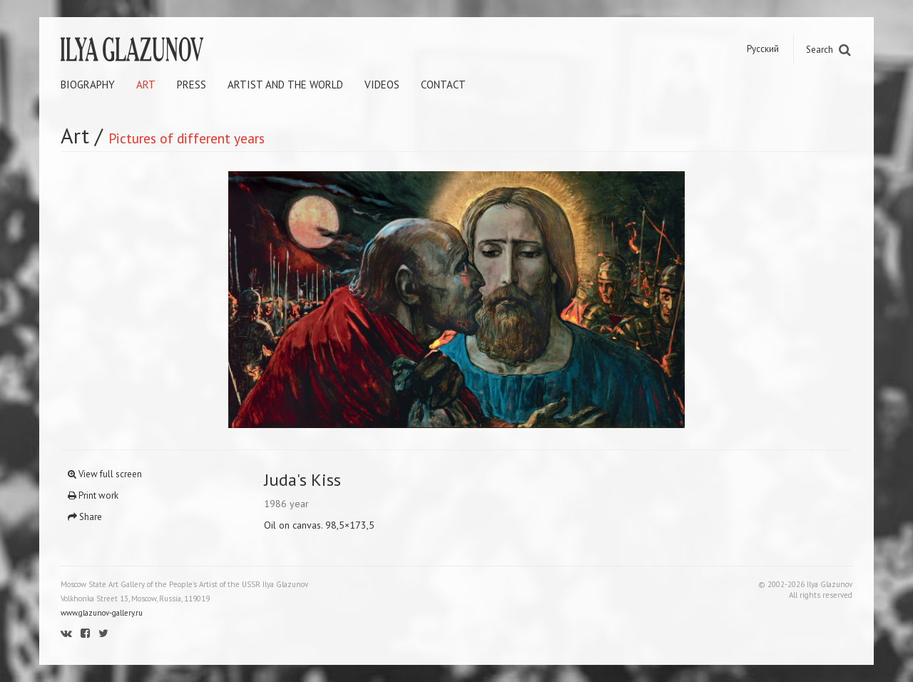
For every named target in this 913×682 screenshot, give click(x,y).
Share (85, 517)
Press (191, 84)
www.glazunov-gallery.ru (102, 613)
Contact (443, 84)
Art (145, 84)
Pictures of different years (186, 138)
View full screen (105, 474)
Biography (88, 84)
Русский (763, 49)
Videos (381, 84)
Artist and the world (285, 84)
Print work (93, 495)
